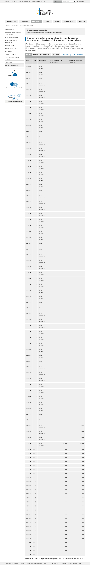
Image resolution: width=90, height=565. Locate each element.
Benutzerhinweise (72, 563)
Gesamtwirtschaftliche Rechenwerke (11, 41)
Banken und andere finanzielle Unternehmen (13, 33)
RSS (80, 563)
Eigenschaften (45, 55)
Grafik (35, 55)
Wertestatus (42, 60)
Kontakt (7, 1)
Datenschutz (63, 563)
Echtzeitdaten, (57, 33)
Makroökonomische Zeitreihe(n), (41, 33)
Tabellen (56, 55)
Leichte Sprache (34, 1)
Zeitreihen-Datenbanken (26, 25)
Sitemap (46, 563)
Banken (31, 44)
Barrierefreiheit (54, 563)
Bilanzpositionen (41, 44)
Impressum (23, 563)
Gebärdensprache (22, 1)
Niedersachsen (30, 48)
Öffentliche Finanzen (10, 54)
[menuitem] (11, 21)
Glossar (13, 1)
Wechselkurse (9, 62)
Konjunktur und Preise (11, 48)
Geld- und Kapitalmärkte (11, 37)
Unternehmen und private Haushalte (12, 58)
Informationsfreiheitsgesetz (34, 563)
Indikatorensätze (9, 45)
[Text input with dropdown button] (69, 2)
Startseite (7, 25)
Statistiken (15, 25)
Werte (28, 55)
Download (79, 54)
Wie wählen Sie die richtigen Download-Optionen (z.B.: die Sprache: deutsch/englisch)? (54, 558)
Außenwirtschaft (9, 29)
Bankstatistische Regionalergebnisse (66, 46)
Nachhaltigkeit (9, 51)
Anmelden (80, 1)
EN (43, 1)
